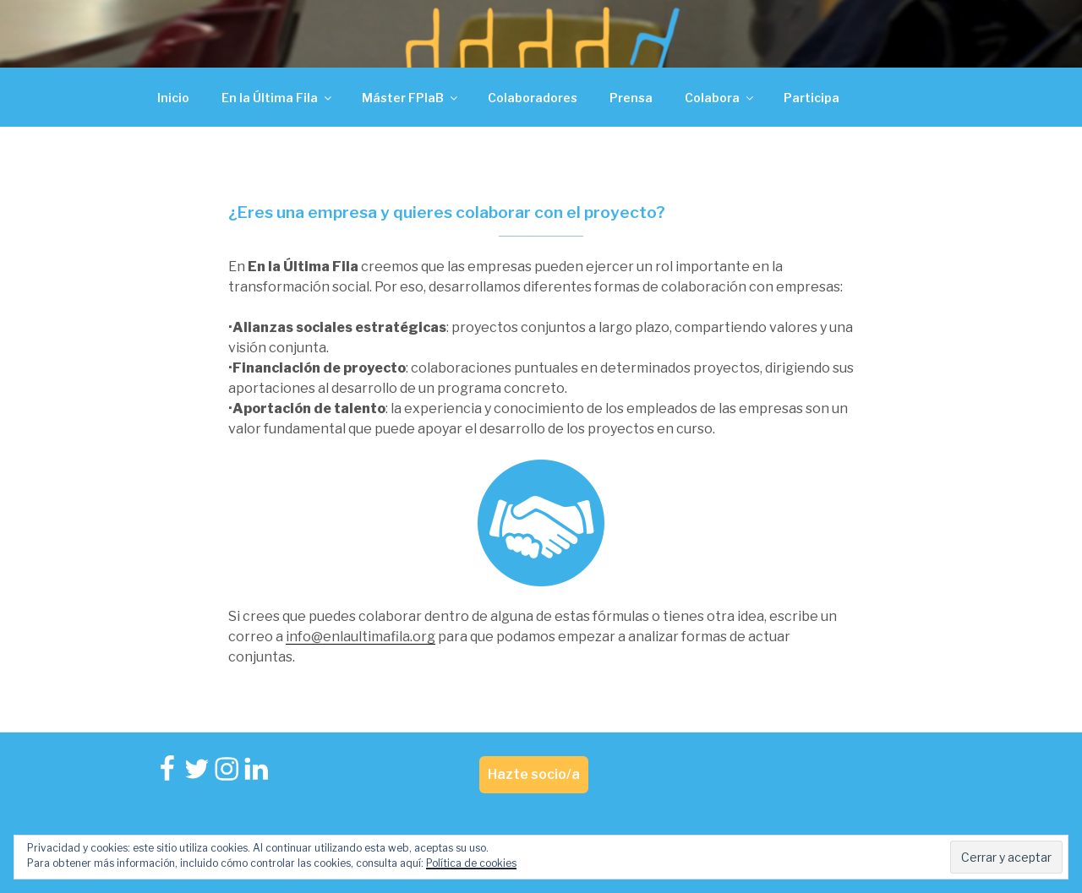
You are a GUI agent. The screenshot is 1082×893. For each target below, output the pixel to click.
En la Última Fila (277, 97)
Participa (811, 97)
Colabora (720, 97)
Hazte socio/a (534, 774)
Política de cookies (471, 863)
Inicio (173, 97)
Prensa (631, 97)
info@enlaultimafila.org (360, 637)
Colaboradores (532, 97)
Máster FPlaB (411, 97)
